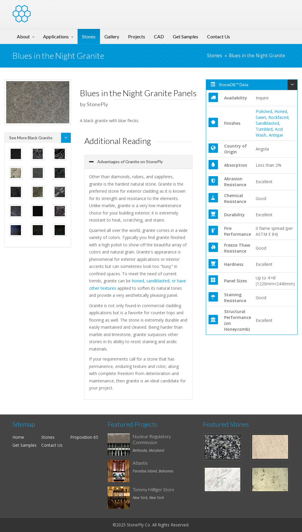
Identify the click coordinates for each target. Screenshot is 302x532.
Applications (56, 36)
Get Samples (185, 36)
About (23, 36)
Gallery (111, 36)
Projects (136, 36)
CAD (159, 36)
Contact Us (218, 36)
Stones (89, 36)
